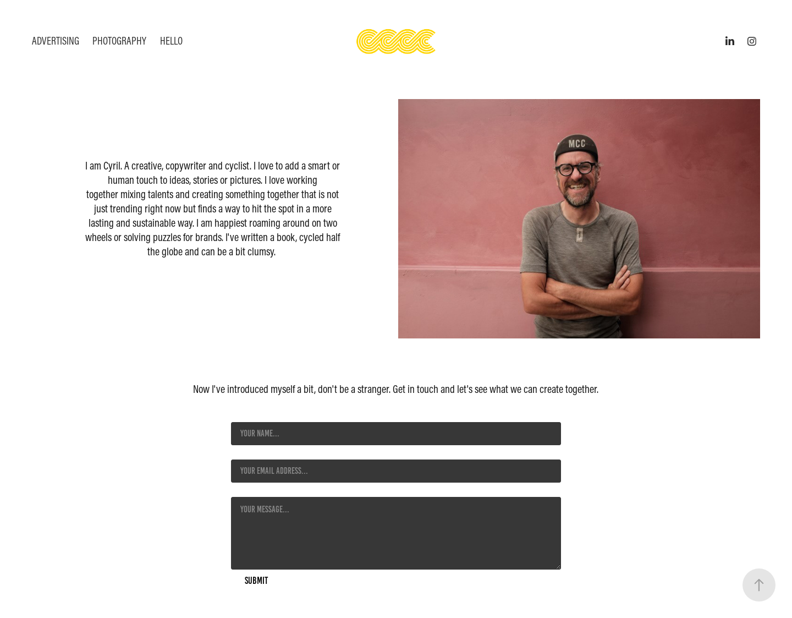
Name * (241, 412)
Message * (246, 487)
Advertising (55, 40)
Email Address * (255, 449)
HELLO (171, 40)
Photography (119, 40)
